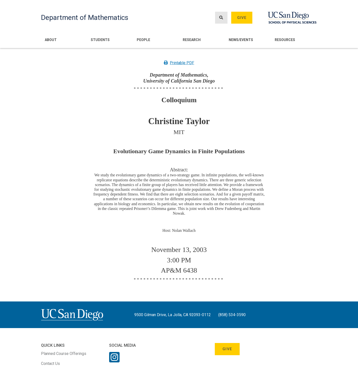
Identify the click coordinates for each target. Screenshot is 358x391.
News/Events (241, 40)
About (51, 40)
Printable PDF (179, 62)
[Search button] (221, 18)
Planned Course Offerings (63, 353)
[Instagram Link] (114, 360)
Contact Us (50, 363)
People (143, 40)
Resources (285, 40)
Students (100, 40)
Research (192, 40)
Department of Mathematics (84, 17)
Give (242, 17)
